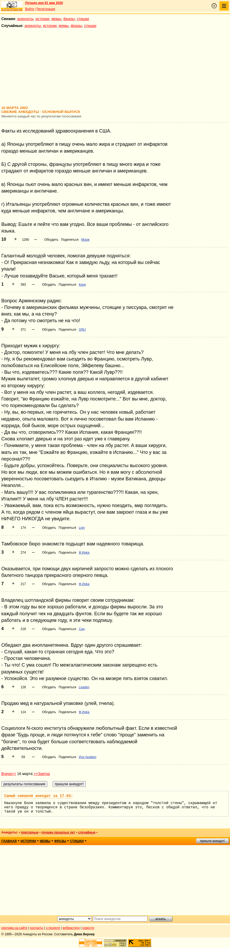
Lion (82, 528)
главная (9, 841)
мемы (56, 19)
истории (42, 19)
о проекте (53, 928)
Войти (29, 9)
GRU (82, 329)
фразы (69, 19)
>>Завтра (42, 774)
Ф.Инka (84, 552)
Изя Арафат (87, 757)
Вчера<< (8, 774)
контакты (36, 928)
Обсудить (51, 239)
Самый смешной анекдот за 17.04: (38, 796)
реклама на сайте (14, 928)
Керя (82, 284)
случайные (86, 832)
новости (88, 928)
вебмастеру (71, 928)
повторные (29, 832)
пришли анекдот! (212, 841)
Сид (82, 629)
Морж (85, 239)
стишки (83, 19)
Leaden (84, 687)
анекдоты (25, 19)
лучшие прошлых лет (58, 832)
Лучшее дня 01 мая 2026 (44, 3)
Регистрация (45, 9)
